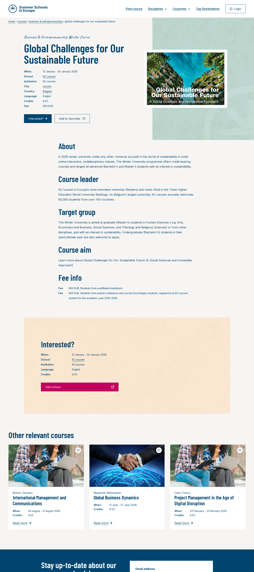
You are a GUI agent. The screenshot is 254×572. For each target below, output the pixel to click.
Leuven (47, 86)
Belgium (47, 91)
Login (235, 9)
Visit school (79, 387)
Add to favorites (72, 118)
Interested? (37, 118)
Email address (145, 569)
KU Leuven (49, 76)
